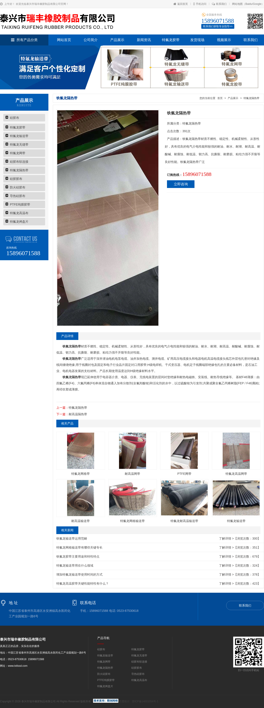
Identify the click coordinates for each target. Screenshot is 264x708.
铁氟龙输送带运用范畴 (71, 538)
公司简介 (91, 40)
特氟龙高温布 (19, 213)
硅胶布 (14, 117)
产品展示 (117, 40)
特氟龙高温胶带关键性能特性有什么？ (82, 583)
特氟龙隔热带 (19, 170)
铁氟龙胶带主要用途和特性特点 (77, 556)
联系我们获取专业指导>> (218, 26)
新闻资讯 (144, 40)
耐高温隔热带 (78, 414)
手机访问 (199, 3)
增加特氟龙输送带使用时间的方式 (79, 574)
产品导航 (103, 638)
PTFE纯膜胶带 (20, 204)
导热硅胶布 (17, 196)
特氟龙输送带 (19, 136)
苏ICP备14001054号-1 (145, 701)
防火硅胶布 (17, 187)
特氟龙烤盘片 (19, 221)
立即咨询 (181, 184)
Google (257, 3)
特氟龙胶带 (171, 40)
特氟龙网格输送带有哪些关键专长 (79, 547)
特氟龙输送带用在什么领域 (74, 565)
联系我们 (219, 3)
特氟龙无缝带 (19, 144)
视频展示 (224, 40)
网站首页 (64, 40)
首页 (219, 98)
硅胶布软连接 (19, 161)
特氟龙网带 (17, 153)
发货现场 (197, 40)
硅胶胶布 (16, 179)
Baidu (248, 3)
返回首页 (180, 3)
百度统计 (124, 701)
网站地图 (237, 3)
